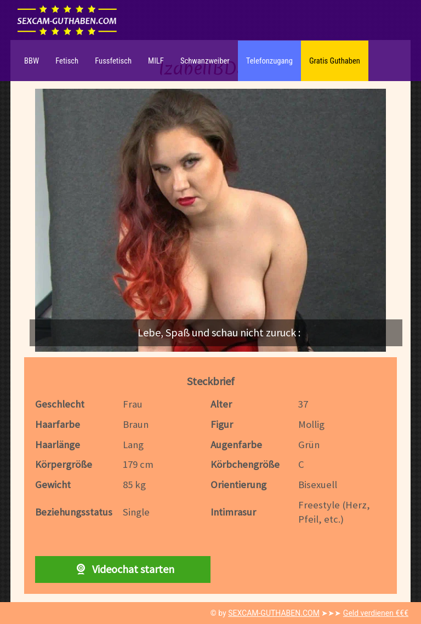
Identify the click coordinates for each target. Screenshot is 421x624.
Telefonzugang (269, 61)
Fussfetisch (113, 61)
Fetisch (66, 61)
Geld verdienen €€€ (375, 613)
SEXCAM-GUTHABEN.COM (274, 613)
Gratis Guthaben (334, 61)
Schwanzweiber (205, 61)
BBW (31, 61)
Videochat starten (122, 569)
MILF (156, 61)
